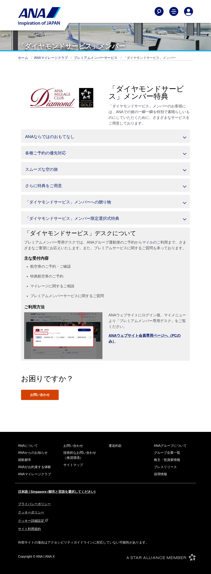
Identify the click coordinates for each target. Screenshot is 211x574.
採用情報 (160, 474)
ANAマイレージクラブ (51, 58)
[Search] (159, 11)
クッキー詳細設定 (33, 520)
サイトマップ (73, 465)
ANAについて (28, 445)
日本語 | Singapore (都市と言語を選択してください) (56, 491)
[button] (105, 136)
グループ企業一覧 (167, 452)
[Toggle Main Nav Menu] (173, 11)
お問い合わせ (40, 395)
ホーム (23, 58)
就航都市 (24, 460)
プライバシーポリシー (34, 504)
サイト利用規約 (29, 529)
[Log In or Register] (188, 11)
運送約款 (115, 445)
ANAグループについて (170, 445)
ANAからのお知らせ (33, 452)
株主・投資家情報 (167, 460)
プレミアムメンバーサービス (96, 58)
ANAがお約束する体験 (34, 467)
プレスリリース (165, 467)
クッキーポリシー (31, 512)
